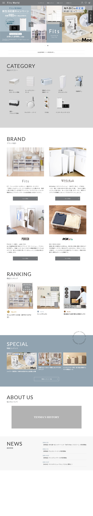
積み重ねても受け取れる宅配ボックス (74, 314)
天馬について (60, 3)
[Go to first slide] (62, 24)
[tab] (45, 45)
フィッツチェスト (42, 314)
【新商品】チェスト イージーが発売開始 (54, 451)
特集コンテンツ (50, 3)
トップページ (41, 3)
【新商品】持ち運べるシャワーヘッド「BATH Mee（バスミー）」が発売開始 (64, 445)
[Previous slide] (31, 24)
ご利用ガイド (69, 3)
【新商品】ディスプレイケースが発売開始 (55, 458)
